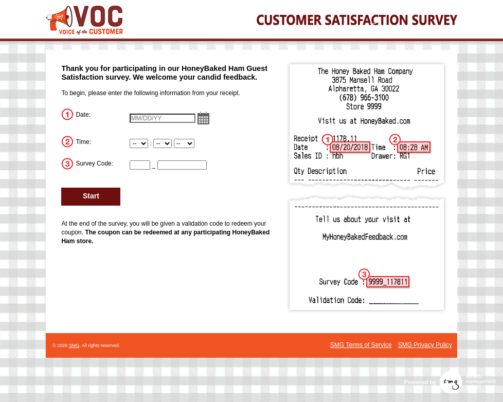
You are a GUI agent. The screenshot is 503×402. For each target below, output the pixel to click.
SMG (74, 345)
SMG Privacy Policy (425, 345)
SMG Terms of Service (361, 345)
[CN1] (140, 165)
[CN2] (182, 165)
